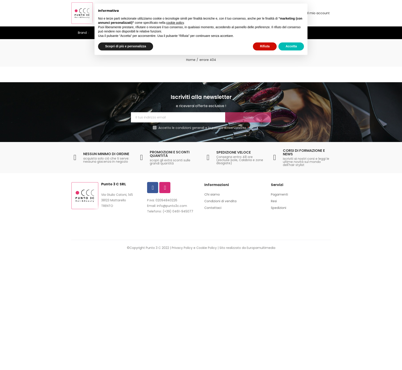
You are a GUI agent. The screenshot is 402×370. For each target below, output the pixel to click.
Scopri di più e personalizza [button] (125, 46)
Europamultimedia (261, 248)
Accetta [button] (291, 46)
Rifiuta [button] (265, 46)
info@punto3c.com (172, 206)
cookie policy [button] (175, 22)
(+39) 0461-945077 (178, 211)
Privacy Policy (182, 248)
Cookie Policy (206, 248)
